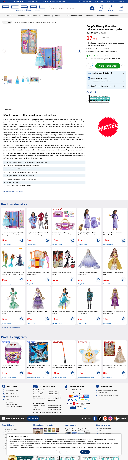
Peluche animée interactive (86, 377)
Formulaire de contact (12, 396)
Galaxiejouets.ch (104, 431)
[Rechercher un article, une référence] (72, 8)
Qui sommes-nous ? (11, 429)
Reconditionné (113, 15)
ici (109, 447)
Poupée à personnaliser (9, 377)
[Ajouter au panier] (107, 65)
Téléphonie (89, 15)
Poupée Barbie (107, 377)
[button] (98, 59)
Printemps (101, 15)
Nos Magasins (110, 1)
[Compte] (111, 8)
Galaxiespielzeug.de (105, 428)
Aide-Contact (99, 1)
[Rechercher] (92, 8)
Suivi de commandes (85, 1)
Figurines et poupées (43, 22)
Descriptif (8, 110)
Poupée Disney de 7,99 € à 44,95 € (14, 191)
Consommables (23, 15)
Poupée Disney (6, 244)
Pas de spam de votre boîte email (108, 395)
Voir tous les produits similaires (10, 327)
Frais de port (55, 1)
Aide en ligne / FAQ (12, 390)
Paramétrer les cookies (69, 452)
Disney (54, 22)
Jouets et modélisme (74, 15)
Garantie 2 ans (102, 392)
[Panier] (121, 8)
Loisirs (47, 15)
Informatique (8, 15)
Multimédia (36, 15)
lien (96, 441)
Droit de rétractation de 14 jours (107, 390)
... (123, 15)
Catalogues (120, 1)
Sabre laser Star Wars (59, 377)
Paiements (73, 390)
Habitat (58, 15)
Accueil (16, 22)
